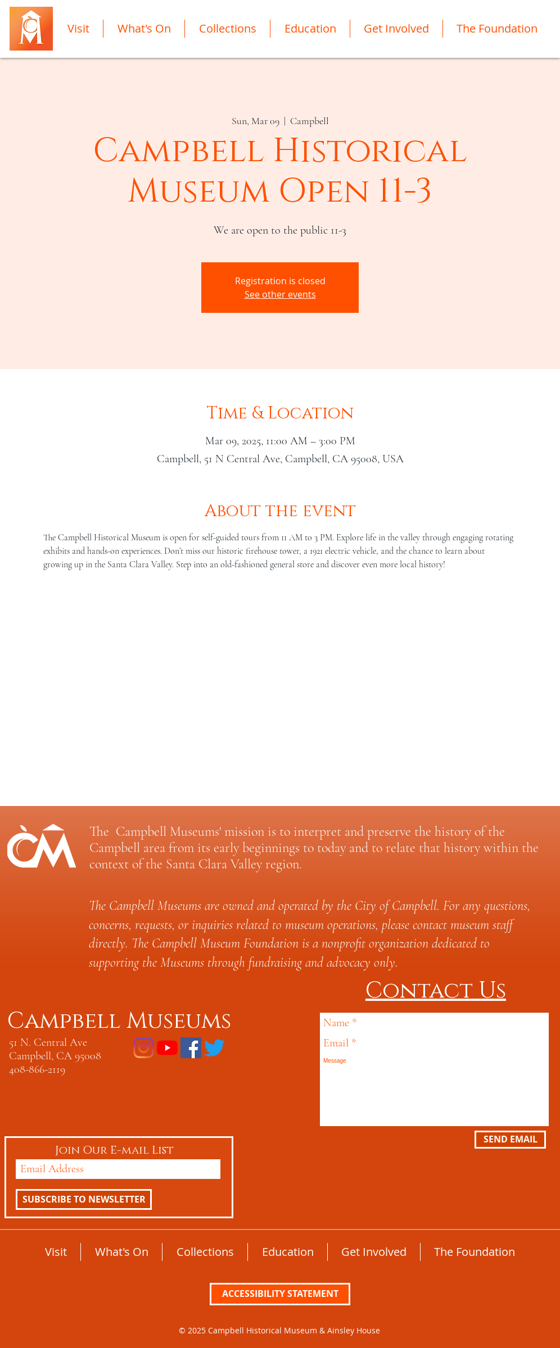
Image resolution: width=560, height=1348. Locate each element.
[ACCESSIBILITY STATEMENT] (280, 1294)
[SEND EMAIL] (510, 1140)
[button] (78, 29)
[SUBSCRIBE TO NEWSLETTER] (84, 1199)
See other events (280, 294)
